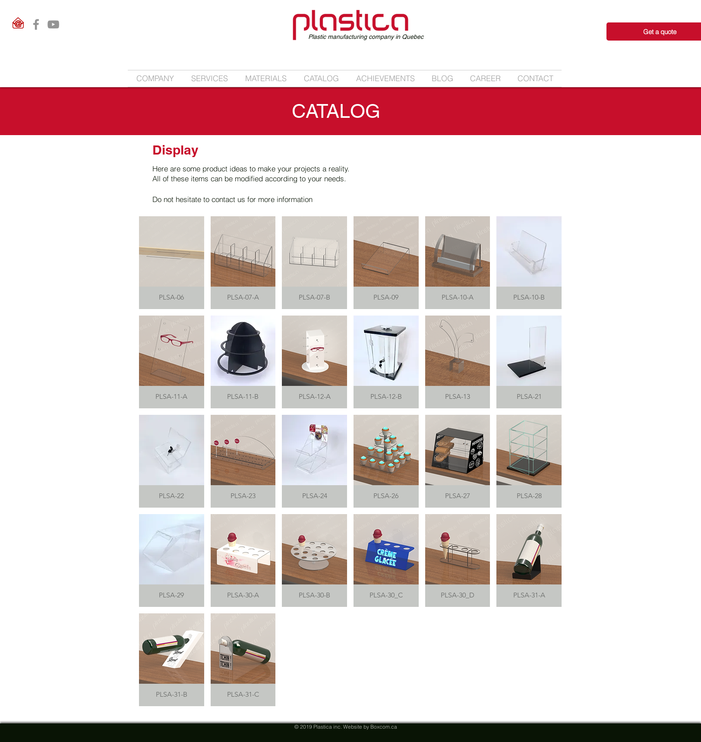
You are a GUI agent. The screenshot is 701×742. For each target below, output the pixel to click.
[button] (210, 78)
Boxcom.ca (383, 726)
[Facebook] (36, 24)
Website (352, 726)
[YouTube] (53, 24)
